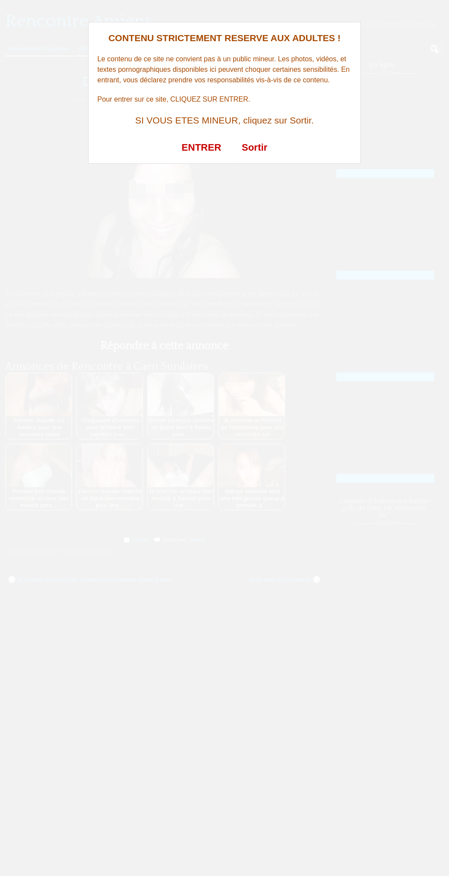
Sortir (254, 147)
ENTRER (201, 147)
